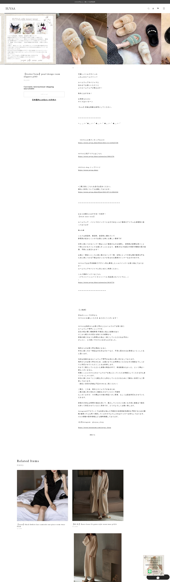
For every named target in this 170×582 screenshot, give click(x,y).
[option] (85, 39)
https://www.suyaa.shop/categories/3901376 (96, 156)
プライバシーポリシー (28, 568)
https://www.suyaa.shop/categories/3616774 (96, 282)
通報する (92, 435)
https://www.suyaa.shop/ (88, 170)
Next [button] (166, 39)
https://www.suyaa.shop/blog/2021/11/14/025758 (98, 143)
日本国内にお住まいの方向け (44, 100)
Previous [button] (3, 39)
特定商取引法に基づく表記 (45, 568)
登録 (132, 537)
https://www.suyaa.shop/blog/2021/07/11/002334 (98, 192)
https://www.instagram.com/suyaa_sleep (94, 427)
